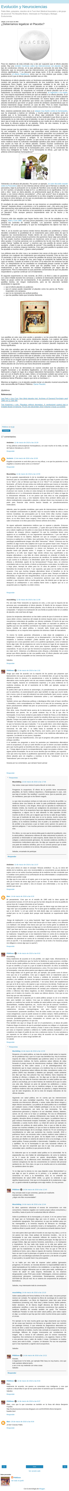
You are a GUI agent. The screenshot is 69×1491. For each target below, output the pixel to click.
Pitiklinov (10, 670)
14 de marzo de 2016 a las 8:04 (28, 1381)
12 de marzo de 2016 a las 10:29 (26, 442)
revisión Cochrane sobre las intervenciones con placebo (38, 66)
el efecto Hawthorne (20, 74)
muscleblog (16, 1292)
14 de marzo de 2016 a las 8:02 (28, 953)
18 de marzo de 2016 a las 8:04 (22, 1421)
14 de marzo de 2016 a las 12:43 (35, 1189)
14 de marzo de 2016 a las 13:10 (34, 1292)
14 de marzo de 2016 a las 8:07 (28, 1401)
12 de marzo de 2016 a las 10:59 (28, 474)
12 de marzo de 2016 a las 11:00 (28, 600)
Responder (11, 451)
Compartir (6, 430)
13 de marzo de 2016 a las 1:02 (28, 670)
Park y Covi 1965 (15, 221)
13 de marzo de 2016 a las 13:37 (26, 865)
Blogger (42, 1489)
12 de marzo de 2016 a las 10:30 (26, 458)
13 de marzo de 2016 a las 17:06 (34, 782)
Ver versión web (34, 1471)
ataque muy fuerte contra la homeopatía (51, 111)
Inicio (34, 1466)
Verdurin (10, 458)
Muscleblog (16, 1204)
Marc (8, 896)
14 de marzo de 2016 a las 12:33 (33, 1051)
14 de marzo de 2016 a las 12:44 (34, 1204)
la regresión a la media (57, 93)
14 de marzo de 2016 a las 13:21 (35, 1355)
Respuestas (13, 778)
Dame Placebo (39, 384)
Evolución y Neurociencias (24, 7)
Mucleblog (16, 1051)
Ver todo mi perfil (17, 1481)
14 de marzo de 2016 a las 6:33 (22, 896)
